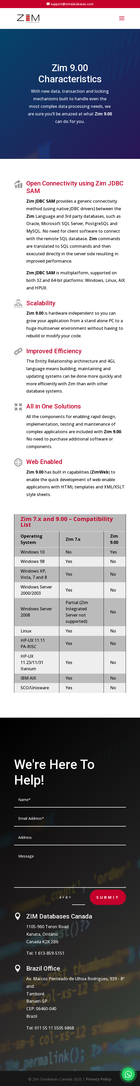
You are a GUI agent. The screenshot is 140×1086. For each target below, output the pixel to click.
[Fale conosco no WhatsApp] (128, 1074)
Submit (107, 897)
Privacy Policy (98, 1079)
